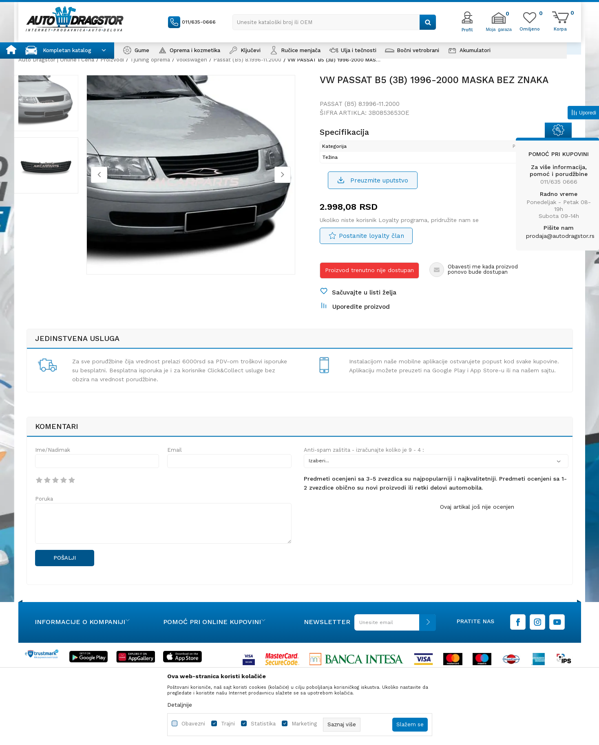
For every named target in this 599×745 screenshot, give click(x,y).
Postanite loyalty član (371, 244)
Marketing (304, 724)
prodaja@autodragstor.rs (560, 236)
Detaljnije (179, 704)
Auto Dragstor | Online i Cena (56, 60)
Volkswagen (191, 60)
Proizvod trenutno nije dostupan (369, 279)
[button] (334, 22)
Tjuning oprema (150, 60)
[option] (57, 109)
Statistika (263, 724)
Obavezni (193, 724)
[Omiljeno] (529, 28)
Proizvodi (112, 60)
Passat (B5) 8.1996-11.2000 (247, 60)
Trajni (228, 724)
